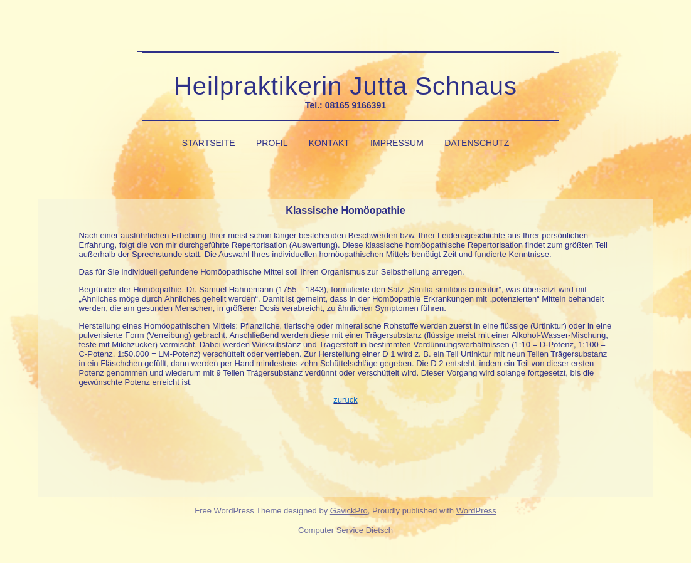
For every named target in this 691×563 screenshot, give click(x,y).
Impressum (397, 143)
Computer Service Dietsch (345, 530)
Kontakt (329, 143)
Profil (272, 143)
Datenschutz (476, 143)
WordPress (476, 510)
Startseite (208, 143)
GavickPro (349, 510)
